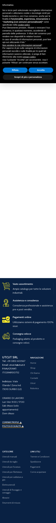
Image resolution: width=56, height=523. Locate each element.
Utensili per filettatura (12, 472)
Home (33, 363)
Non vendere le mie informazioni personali (21, 45)
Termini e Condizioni (39, 456)
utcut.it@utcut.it (17, 364)
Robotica (34, 388)
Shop (32, 368)
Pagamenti (35, 467)
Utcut (32, 383)
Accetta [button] (41, 70)
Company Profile (12, 422)
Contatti (34, 378)
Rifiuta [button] (15, 70)
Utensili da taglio (9, 461)
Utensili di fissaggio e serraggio (12, 491)
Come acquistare (38, 472)
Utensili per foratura (11, 467)
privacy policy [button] (29, 57)
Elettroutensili (8, 484)
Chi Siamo (35, 373)
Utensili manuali (9, 456)
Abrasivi (5, 497)
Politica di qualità (13, 426)
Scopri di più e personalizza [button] (28, 77)
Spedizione (35, 461)
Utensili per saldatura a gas (12, 478)
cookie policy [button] (24, 25)
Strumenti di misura (11, 502)
